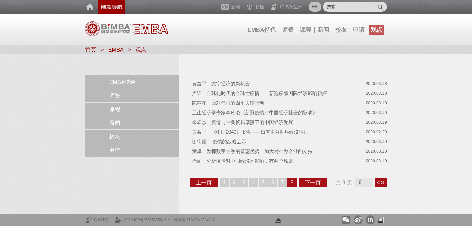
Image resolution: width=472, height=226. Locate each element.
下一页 (315, 183)
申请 (359, 30)
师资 (287, 30)
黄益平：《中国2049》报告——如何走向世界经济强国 (250, 132)
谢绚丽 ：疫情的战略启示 (219, 141)
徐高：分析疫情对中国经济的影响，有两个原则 (242, 161)
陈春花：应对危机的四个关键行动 (228, 103)
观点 (376, 30)
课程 (305, 30)
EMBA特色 (261, 30)
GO (380, 182)
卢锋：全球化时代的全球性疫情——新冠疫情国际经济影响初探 (259, 93)
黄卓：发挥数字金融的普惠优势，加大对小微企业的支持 (252, 151)
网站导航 (111, 7)
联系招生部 (291, 6)
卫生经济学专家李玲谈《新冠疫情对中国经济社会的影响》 (254, 112)
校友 (341, 30)
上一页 (206, 183)
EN (315, 6)
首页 (90, 7)
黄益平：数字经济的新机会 (221, 83)
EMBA (115, 50)
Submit (380, 7)
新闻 (323, 30)
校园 (260, 6)
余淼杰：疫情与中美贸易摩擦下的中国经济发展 (242, 122)
